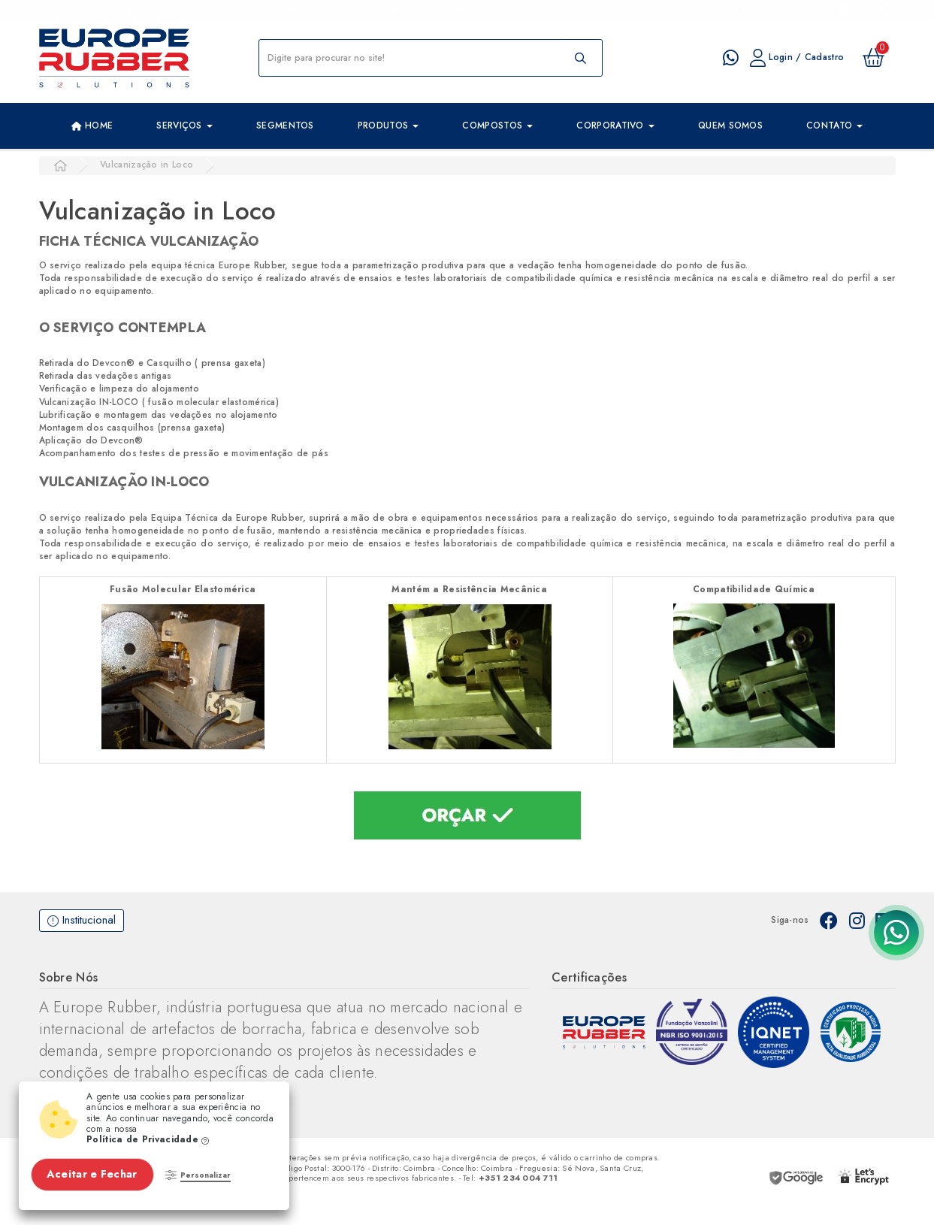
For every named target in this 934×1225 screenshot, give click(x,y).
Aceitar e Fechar (94, 1173)
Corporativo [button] (615, 125)
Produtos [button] (388, 125)
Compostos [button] (497, 125)
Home (92, 126)
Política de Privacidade (148, 1139)
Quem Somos (730, 125)
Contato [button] (834, 125)
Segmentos (285, 125)
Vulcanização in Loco (146, 164)
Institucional (81, 920)
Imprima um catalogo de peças (660, 10)
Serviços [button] (184, 125)
